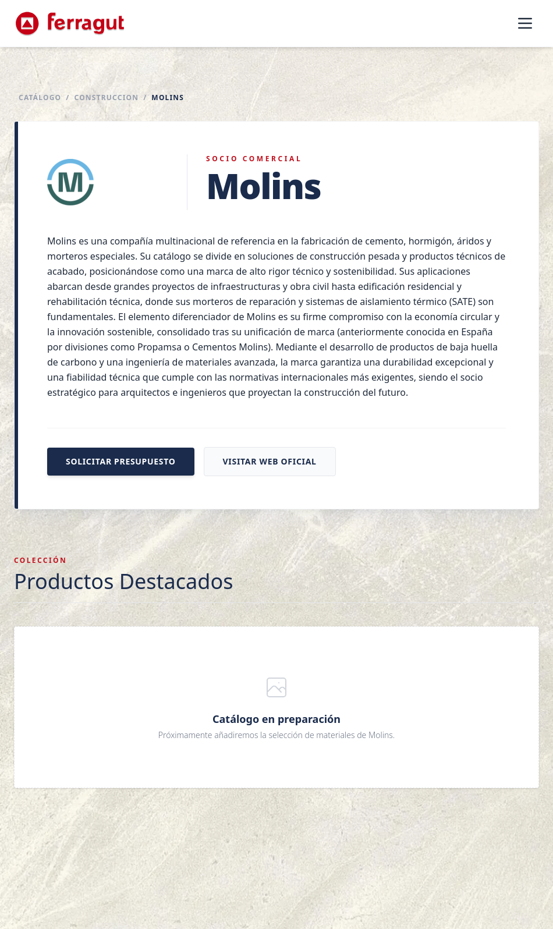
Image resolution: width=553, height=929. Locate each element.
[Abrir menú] (525, 23)
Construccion (106, 97)
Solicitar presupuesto (121, 461)
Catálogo (40, 97)
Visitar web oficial (270, 461)
